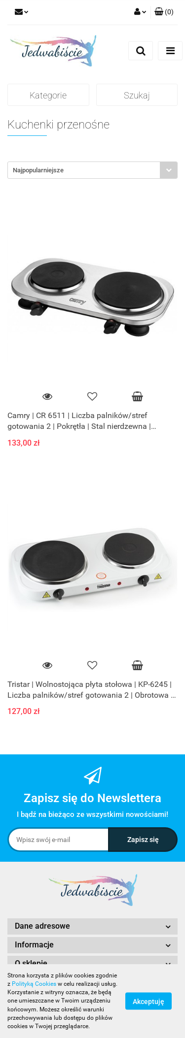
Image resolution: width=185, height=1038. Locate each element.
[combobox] (92, 170)
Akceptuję (148, 1002)
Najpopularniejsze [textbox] (38, 170)
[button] (164, 12)
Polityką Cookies (34, 983)
